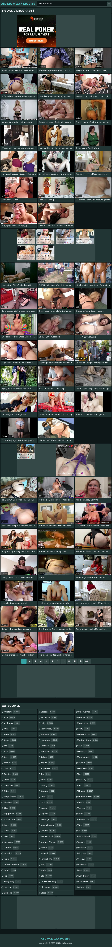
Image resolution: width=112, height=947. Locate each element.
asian (10, 734)
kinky (47, 780)
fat (9, 876)
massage (49, 819)
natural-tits (50, 859)
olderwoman (88, 712)
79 (69, 661)
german (11, 887)
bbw (9, 751)
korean (48, 791)
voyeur (85, 859)
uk (82, 831)
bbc (9, 746)
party (84, 729)
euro (9, 836)
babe (10, 740)
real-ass (86, 751)
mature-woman (52, 842)
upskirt (85, 842)
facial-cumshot (15, 865)
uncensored (87, 836)
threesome (87, 819)
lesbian (48, 808)
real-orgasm (88, 757)
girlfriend (11, 893)
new (47, 865)
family (10, 870)
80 (75, 661)
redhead (86, 768)
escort (10, 831)
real (84, 746)
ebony (10, 825)
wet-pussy (87, 876)
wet (84, 870)
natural (48, 853)
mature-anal (51, 836)
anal (9, 717)
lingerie (48, 814)
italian (47, 757)
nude (46, 870)
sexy (84, 785)
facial (10, 859)
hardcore (49, 740)
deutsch (11, 802)
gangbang (12, 881)
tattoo (85, 808)
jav (46, 774)
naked (47, 848)
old (46, 876)
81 (80, 661)
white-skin (86, 881)
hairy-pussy (50, 729)
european (12, 842)
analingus (12, 723)
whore (84, 887)
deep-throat (14, 797)
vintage (85, 853)
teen (84, 814)
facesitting (12, 853)
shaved (85, 791)
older (47, 893)
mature (48, 831)
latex (47, 797)
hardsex (48, 746)
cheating (12, 785)
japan (48, 763)
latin (47, 802)
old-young (50, 887)
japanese (49, 768)
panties (85, 717)
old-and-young (52, 881)
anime (10, 729)
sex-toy (85, 780)
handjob (49, 734)
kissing (48, 785)
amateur (12, 712)
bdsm (10, 757)
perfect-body (88, 740)
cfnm (10, 780)
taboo (84, 802)
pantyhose (87, 723)
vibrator (85, 848)
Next (87, 661)
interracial (49, 751)
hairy (47, 723)
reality (85, 763)
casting (11, 774)
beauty (10, 763)
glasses (48, 712)
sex (84, 774)
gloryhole (49, 717)
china (10, 791)
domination (13, 819)
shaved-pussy (89, 797)
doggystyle (13, 814)
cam (10, 768)
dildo (10, 808)
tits (84, 825)
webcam (86, 865)
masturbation (51, 825)
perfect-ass (87, 734)
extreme (11, 848)
